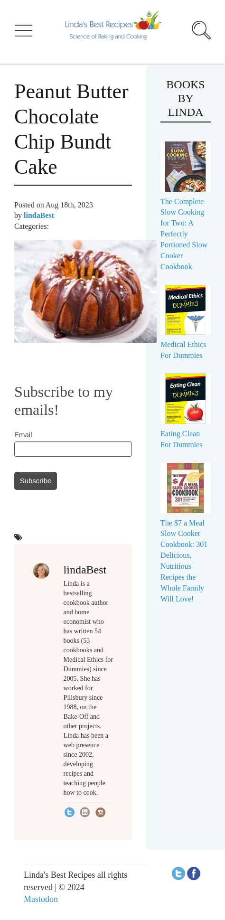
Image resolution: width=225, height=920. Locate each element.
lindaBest (39, 215)
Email (23, 435)
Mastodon (41, 899)
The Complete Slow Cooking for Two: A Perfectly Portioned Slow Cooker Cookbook (183, 234)
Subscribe (36, 481)
